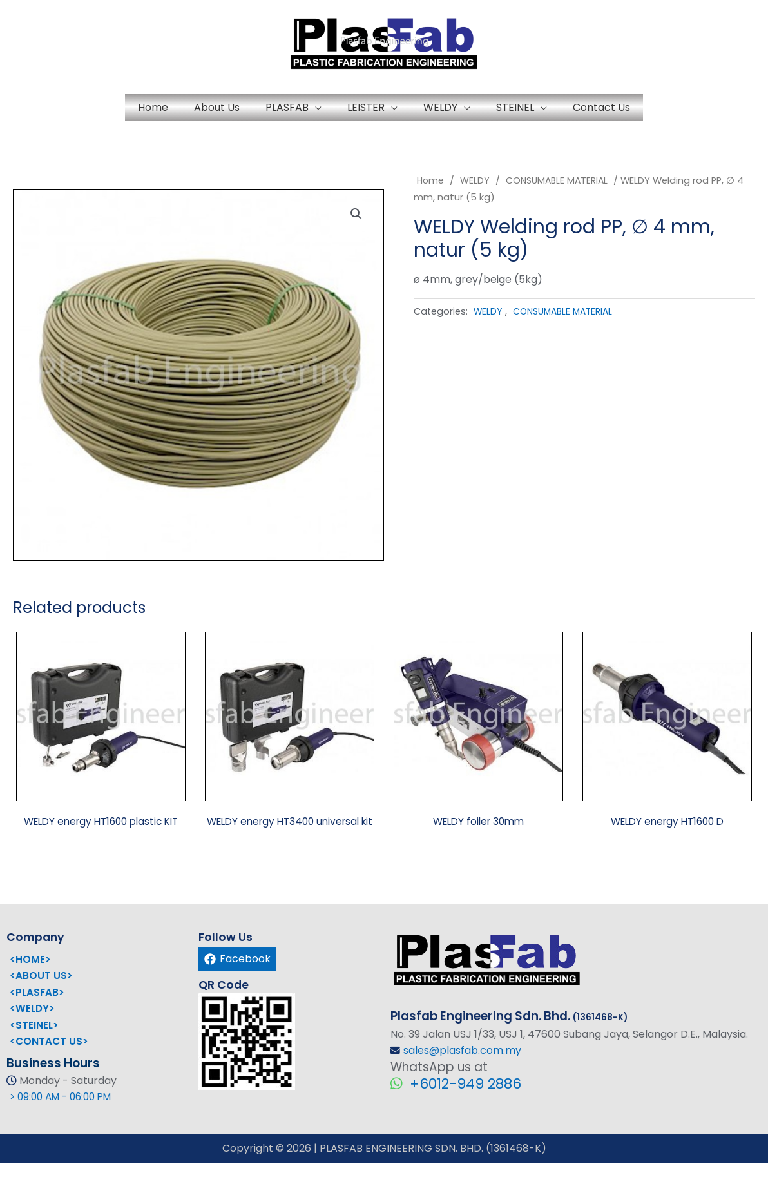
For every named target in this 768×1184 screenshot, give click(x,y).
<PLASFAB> (38, 1012)
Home (76, 110)
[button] (359, 225)
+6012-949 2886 (463, 1105)
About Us (165, 110)
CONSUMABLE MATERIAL (560, 186)
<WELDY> (33, 1029)
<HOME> (30, 980)
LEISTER (366, 110)
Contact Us (678, 110)
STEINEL (567, 110)
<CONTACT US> (50, 1062)
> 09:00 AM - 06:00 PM (65, 1118)
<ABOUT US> (41, 996)
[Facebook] (237, 979)
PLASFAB (261, 110)
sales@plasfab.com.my (462, 1071)
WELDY (466, 110)
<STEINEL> (34, 1046)
